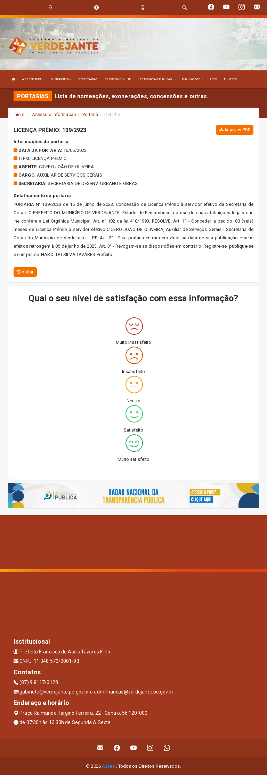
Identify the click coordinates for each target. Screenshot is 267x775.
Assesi (109, 766)
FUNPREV (230, 79)
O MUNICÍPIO (61, 79)
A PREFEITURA (33, 79)
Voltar (25, 272)
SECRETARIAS (88, 79)
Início (19, 114)
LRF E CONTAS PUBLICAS (156, 79)
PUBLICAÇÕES (192, 79)
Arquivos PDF (234, 129)
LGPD (213, 79)
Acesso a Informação (54, 114)
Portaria (90, 114)
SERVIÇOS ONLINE (118, 79)
